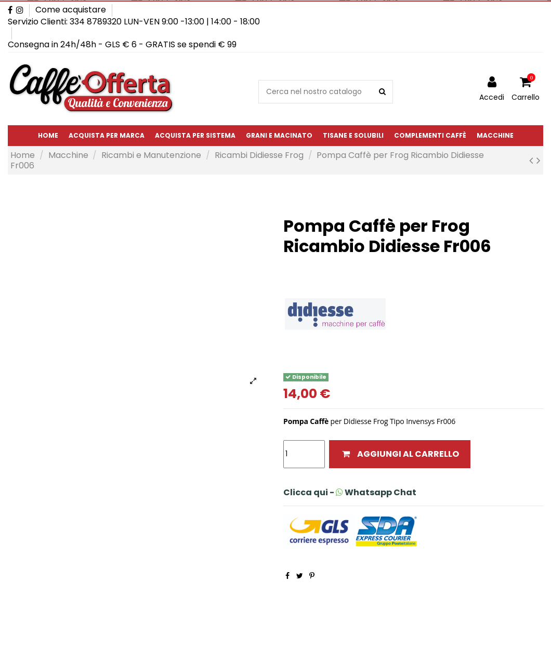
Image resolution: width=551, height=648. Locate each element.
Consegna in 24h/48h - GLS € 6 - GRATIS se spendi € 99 (122, 44)
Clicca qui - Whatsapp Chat (349, 492)
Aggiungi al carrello (399, 454)
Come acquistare (70, 10)
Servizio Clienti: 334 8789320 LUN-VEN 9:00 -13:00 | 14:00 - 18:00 (134, 22)
